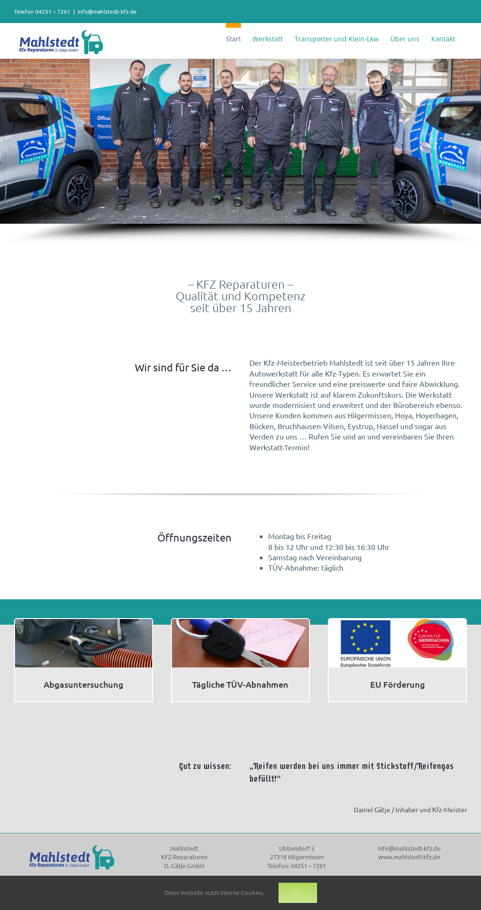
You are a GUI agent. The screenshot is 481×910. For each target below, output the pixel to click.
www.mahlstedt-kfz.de (409, 857)
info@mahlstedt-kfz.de (107, 11)
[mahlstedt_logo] (71, 845)
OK (297, 892)
